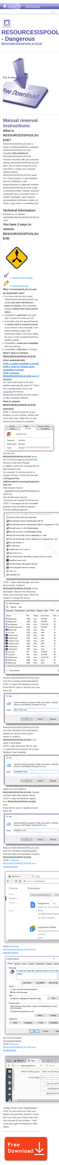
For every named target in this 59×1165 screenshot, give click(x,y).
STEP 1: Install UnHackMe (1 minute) (21, 363)
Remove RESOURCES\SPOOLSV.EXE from (19, 863)
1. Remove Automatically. (18, 278)
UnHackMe (8, 392)
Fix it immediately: (16, 77)
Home (11, 6)
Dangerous (33, 6)
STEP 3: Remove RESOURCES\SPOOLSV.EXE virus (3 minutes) (21, 376)
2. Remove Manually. (16, 286)
